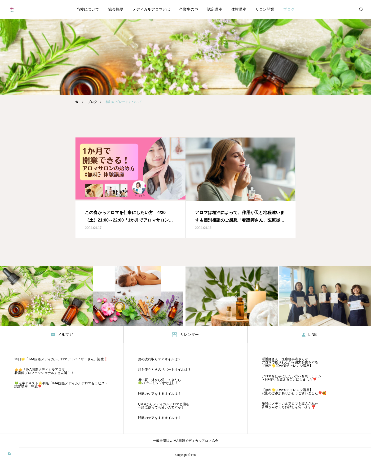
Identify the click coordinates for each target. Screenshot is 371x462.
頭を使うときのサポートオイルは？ (164, 369)
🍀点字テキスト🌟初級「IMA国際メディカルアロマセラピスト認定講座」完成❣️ (61, 385)
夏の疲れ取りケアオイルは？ (159, 359)
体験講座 (238, 9)
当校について (87, 9)
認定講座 (214, 9)
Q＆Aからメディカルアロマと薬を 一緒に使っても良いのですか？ (163, 405)
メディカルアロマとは (151, 9)
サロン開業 (264, 9)
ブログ (289, 9)
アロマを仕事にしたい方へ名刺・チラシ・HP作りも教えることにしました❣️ (291, 377)
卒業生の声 (188, 9)
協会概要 (115, 9)
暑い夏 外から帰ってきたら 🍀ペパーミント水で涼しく (159, 381)
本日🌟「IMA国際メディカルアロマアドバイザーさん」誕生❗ (61, 359)
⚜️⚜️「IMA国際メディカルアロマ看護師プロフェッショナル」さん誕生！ (44, 371)
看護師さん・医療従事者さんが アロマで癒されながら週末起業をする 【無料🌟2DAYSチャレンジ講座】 (290, 362)
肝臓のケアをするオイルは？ (159, 393)
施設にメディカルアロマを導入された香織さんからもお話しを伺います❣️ (290, 405)
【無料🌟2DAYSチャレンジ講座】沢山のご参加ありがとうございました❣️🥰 (294, 391)
